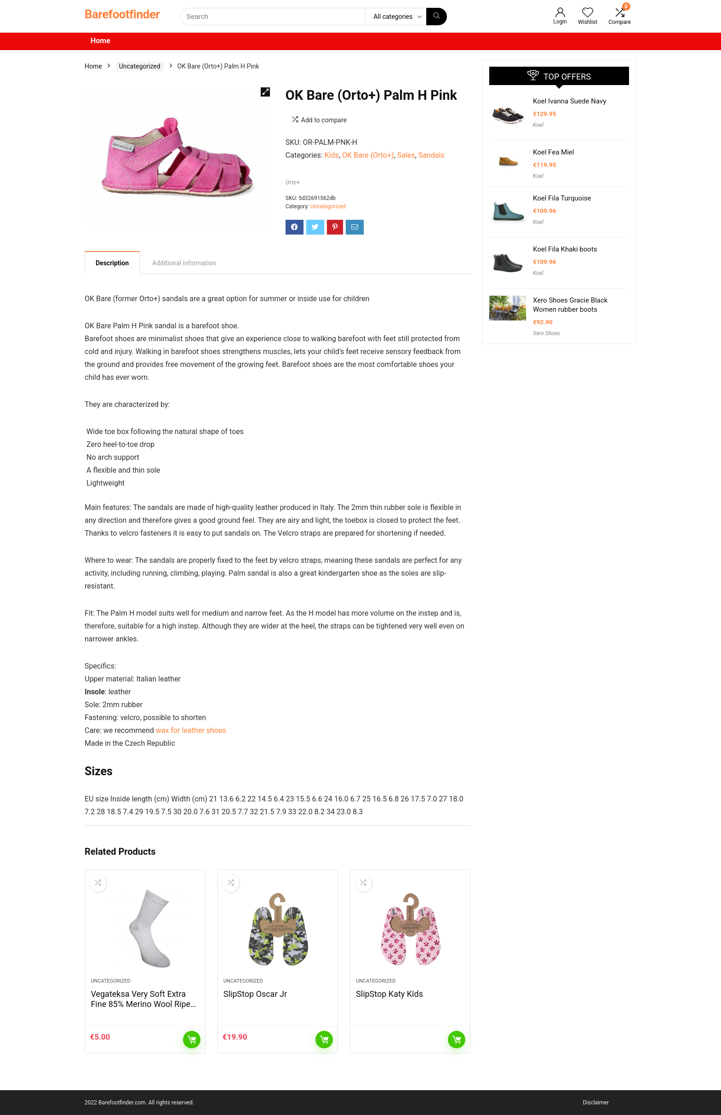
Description (112, 263)
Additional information (184, 263)
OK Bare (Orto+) (368, 155)
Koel (538, 125)
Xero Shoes (546, 333)
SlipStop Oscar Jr (255, 994)
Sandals (431, 155)
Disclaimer (596, 1102)
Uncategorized (139, 66)
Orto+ (293, 182)
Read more (456, 1039)
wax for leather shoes (191, 730)
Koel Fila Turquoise (562, 198)
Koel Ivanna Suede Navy (569, 101)
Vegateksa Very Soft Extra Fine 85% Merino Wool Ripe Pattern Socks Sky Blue (140, 1004)
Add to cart (191, 1039)
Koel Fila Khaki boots (565, 249)
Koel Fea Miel (553, 152)
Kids (332, 155)
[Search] (436, 16)
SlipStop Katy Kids (389, 994)
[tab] (112, 262)
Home (100, 40)
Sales (406, 155)
